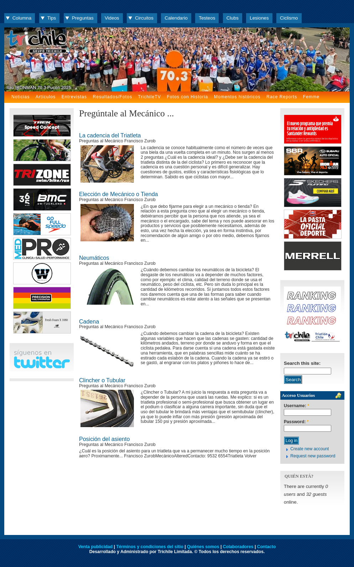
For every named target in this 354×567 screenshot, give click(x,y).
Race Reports (281, 96)
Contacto (266, 546)
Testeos (207, 18)
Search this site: (302, 363)
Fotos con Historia (187, 96)
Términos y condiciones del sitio (149, 546)
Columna (21, 18)
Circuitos (144, 18)
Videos (112, 18)
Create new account (309, 448)
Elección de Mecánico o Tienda (118, 194)
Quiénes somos (203, 546)
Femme (311, 96)
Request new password (312, 455)
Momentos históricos (237, 96)
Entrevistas (74, 96)
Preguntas (83, 18)
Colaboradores (238, 546)
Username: (296, 406)
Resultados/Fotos (112, 96)
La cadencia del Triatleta (110, 135)
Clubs (233, 18)
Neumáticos (94, 258)
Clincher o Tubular (102, 380)
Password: (296, 422)
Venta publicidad (95, 546)
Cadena (89, 322)
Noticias (20, 96)
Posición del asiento (104, 439)
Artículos (46, 96)
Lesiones (259, 18)
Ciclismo (289, 18)
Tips (51, 18)
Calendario (176, 18)
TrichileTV (149, 96)
